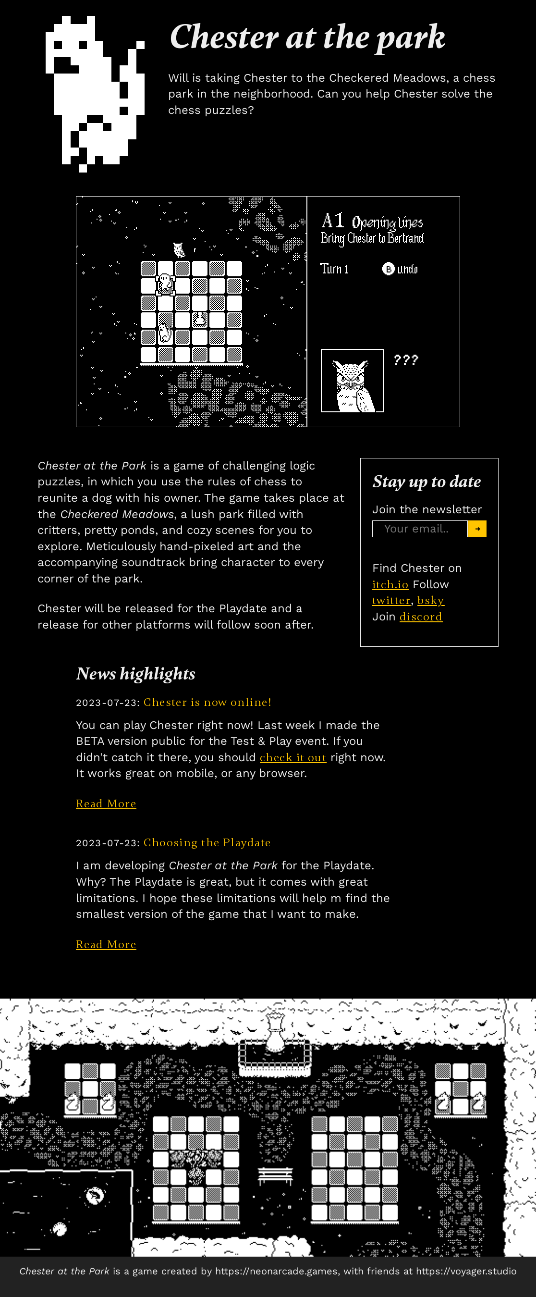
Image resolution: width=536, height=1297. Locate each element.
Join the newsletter (427, 509)
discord (421, 617)
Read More (106, 804)
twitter (391, 600)
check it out (293, 758)
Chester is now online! (174, 702)
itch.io (390, 585)
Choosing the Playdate (173, 843)
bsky (431, 600)
